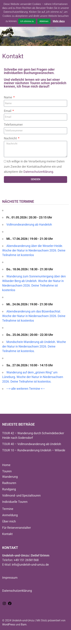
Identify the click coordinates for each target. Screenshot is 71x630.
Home (6, 465)
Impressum (10, 577)
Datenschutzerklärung (38, 171)
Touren (7, 471)
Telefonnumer (13, 124)
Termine (7, 509)
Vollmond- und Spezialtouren (21, 495)
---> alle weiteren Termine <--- (25, 388)
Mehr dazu (59, 21)
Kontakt (7, 534)
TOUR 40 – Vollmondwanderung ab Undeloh (31, 444)
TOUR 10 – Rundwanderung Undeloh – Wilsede (33, 450)
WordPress (8, 624)
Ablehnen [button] (43, 21)
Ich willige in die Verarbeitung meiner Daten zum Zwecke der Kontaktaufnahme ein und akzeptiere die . (34, 166)
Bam (23, 624)
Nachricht (11, 138)
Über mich (9, 521)
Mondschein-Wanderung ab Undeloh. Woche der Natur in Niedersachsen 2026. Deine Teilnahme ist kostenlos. (34, 346)
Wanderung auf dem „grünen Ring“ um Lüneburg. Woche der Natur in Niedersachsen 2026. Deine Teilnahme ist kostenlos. (32, 377)
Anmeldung (10, 515)
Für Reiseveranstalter (16, 527)
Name (8, 97)
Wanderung (10, 476)
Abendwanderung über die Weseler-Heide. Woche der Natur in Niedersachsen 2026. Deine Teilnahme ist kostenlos (33, 250)
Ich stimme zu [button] (27, 21)
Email (8, 111)
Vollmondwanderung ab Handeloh (29, 224)
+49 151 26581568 (26, 560)
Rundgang (9, 489)
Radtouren (9, 483)
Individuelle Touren (14, 501)
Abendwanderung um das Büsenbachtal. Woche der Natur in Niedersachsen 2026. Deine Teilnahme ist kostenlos (33, 316)
